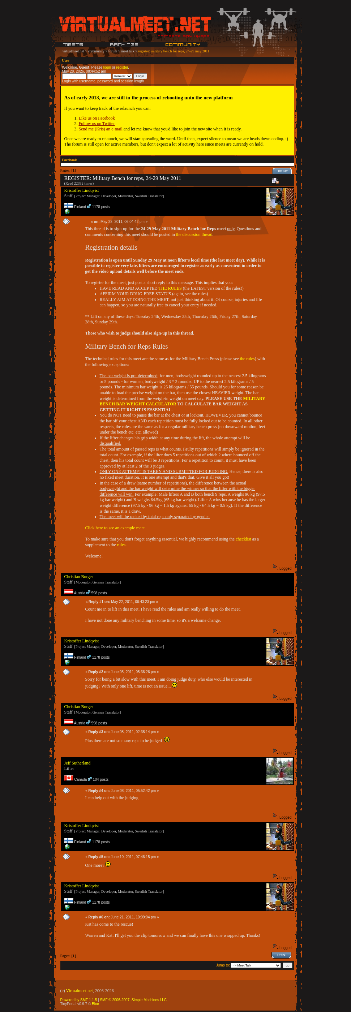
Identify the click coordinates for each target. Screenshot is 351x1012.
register (122, 67)
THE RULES (169, 288)
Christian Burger (78, 576)
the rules (247, 358)
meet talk (127, 51)
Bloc (95, 1004)
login (107, 67)
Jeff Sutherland (77, 763)
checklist (243, 539)
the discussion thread (194, 234)
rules (121, 544)
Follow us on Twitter (97, 123)
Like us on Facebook (97, 118)
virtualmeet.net (73, 51)
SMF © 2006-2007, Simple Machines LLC (133, 1000)
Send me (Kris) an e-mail (101, 129)
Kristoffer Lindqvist (81, 190)
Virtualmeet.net (79, 990)
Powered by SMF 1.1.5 (78, 1000)
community (96, 51)
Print (283, 171)
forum (112, 51)
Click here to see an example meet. (115, 527)
